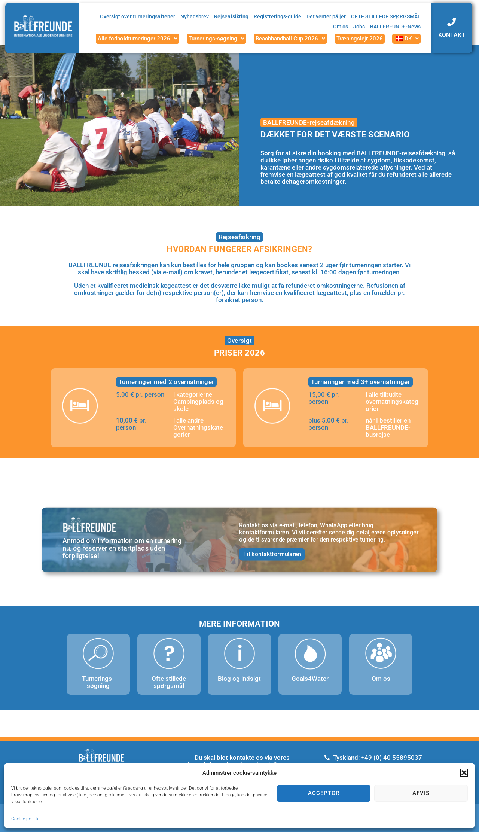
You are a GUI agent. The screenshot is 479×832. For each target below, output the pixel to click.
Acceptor (323, 793)
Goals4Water (310, 678)
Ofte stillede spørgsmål (169, 682)
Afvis (421, 793)
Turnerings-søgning (98, 682)
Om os (381, 678)
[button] (464, 773)
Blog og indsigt (239, 678)
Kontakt (451, 35)
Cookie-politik (25, 819)
